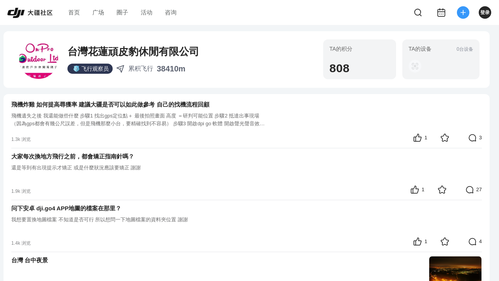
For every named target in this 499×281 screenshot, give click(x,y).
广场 (98, 12)
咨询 (171, 12)
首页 (74, 12)
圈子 (122, 12)
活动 (146, 12)
